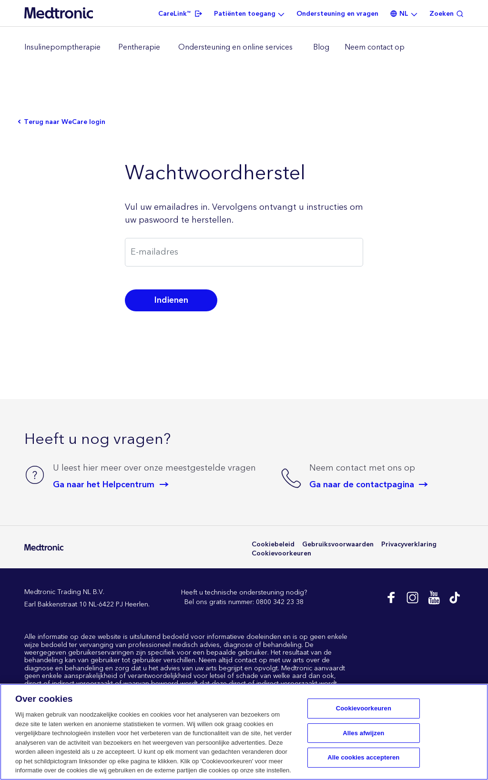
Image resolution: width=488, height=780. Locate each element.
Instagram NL (412, 597)
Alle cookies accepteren (363, 757)
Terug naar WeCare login (64, 122)
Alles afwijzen (363, 733)
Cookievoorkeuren (281, 554)
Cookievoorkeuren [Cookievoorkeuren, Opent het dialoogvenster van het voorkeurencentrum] (363, 708)
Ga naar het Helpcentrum (103, 484)
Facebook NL (390, 597)
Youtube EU (433, 597)
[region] (244, 48)
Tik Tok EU (455, 597)
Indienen (171, 300)
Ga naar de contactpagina (361, 484)
